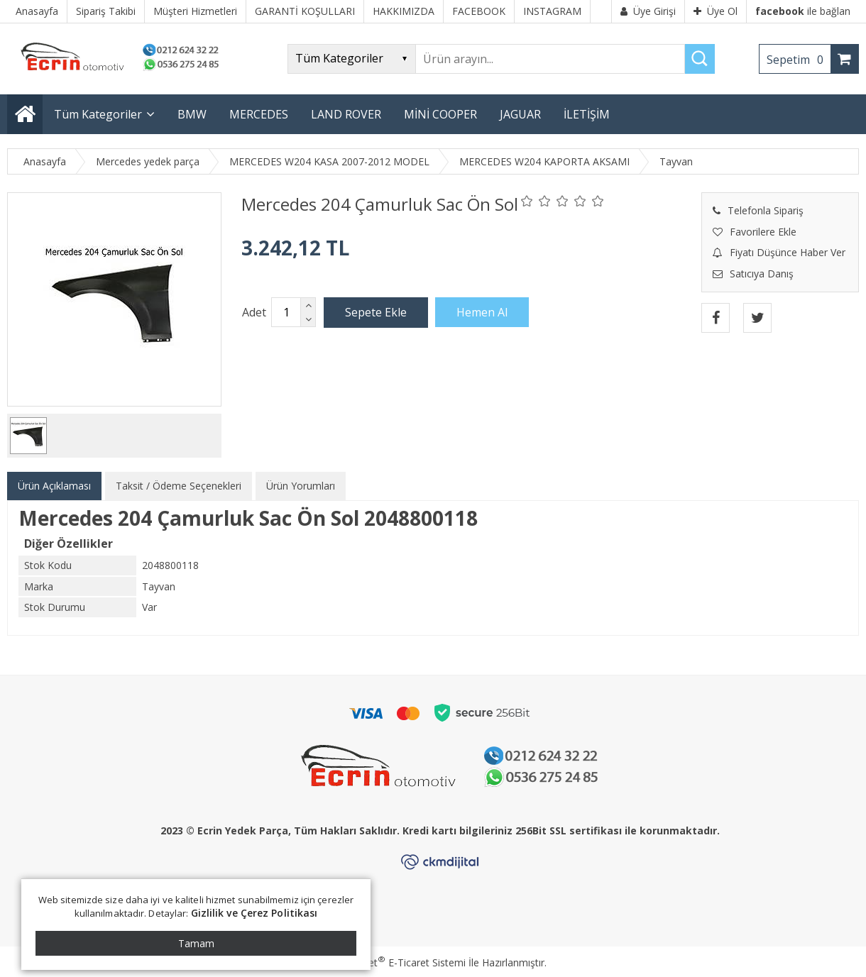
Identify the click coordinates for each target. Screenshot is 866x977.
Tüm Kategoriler (98, 114)
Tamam (196, 943)
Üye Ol (716, 11)
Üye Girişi (648, 11)
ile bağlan (802, 11)
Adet (254, 312)
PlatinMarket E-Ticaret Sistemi (392, 962)
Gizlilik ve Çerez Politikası (254, 913)
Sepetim (799, 59)
